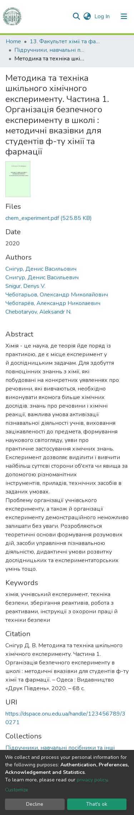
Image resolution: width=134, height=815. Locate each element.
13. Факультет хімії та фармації (65, 41)
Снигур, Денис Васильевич (42, 277)
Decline (34, 804)
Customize (16, 789)
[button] (87, 16)
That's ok (96, 804)
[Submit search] (76, 16)
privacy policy (92, 779)
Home (13, 41)
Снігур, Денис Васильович (40, 269)
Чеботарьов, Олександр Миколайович (56, 295)
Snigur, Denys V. (25, 286)
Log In (102, 16)
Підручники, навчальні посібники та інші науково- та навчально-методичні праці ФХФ (50, 50)
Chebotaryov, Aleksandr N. (38, 312)
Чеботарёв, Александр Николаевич (52, 303)
